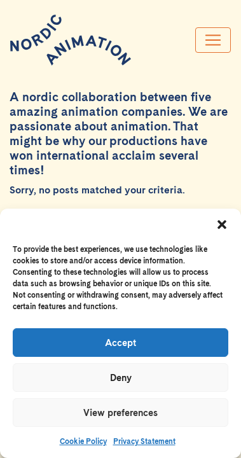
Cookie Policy (83, 441)
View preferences (120, 413)
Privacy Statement (144, 441)
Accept (120, 343)
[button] (222, 224)
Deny (121, 378)
